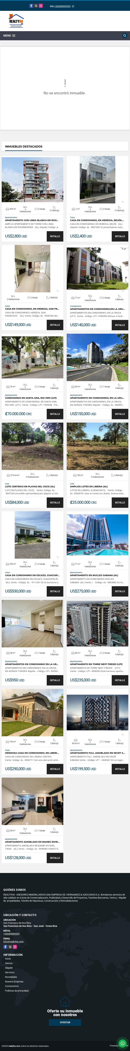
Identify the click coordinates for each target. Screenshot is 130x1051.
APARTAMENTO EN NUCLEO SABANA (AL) (94, 575)
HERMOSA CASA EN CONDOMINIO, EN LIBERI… (32, 753)
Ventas (9, 963)
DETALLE (55, 236)
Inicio (8, 958)
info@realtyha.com (13, 941)
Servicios (9, 972)
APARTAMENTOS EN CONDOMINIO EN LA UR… (31, 664)
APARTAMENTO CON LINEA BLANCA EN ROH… (31, 220)
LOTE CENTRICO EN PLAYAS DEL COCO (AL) (30, 486)
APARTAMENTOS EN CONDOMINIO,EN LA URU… (97, 309)
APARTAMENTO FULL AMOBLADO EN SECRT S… (97, 753)
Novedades (11, 977)
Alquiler (9, 967)
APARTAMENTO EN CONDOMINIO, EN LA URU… (97, 398)
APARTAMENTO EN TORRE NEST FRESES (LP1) (96, 664)
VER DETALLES (33, 180)
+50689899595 (62, 6)
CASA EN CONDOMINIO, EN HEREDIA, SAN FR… (32, 309)
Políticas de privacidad (17, 990)
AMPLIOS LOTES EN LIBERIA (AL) (89, 486)
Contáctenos (12, 986)
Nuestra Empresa (14, 981)
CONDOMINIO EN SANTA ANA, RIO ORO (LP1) (31, 398)
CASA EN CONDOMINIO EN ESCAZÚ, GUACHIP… (32, 575)
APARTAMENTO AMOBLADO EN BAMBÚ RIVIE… (32, 842)
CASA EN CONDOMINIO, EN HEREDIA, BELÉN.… (97, 220)
